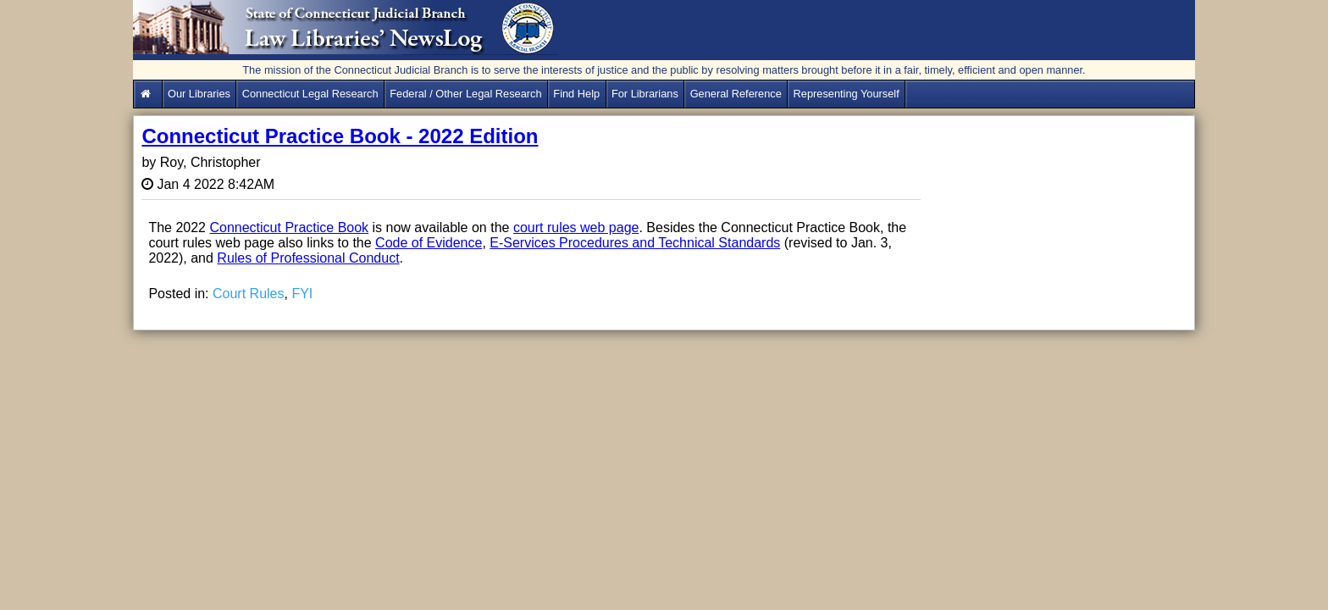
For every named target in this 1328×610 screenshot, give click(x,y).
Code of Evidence (428, 243)
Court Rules (248, 293)
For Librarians (644, 93)
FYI (302, 293)
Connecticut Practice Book (288, 227)
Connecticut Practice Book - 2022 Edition (339, 136)
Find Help (576, 93)
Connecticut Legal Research (310, 93)
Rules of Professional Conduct (308, 258)
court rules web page (576, 227)
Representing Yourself (846, 93)
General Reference (736, 93)
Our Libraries (199, 93)
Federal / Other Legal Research (465, 93)
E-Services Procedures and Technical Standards (635, 243)
